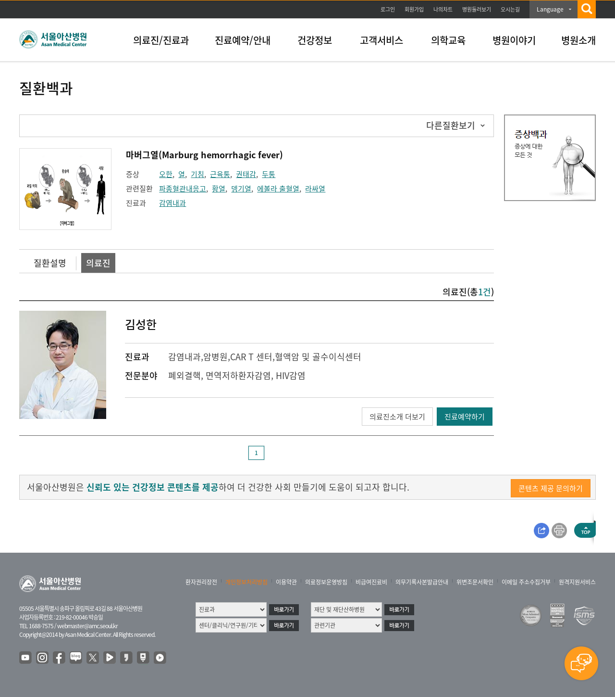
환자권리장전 (201, 582)
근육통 (220, 174)
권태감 (246, 174)
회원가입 (414, 9)
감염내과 (172, 203)
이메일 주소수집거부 (526, 582)
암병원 (215, 356)
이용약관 (286, 582)
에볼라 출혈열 (278, 188)
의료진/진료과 (161, 40)
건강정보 (314, 40)
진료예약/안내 (243, 40)
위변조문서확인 (474, 582)
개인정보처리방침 (246, 582)
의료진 (98, 262)
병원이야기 (514, 40)
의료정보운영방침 (326, 582)
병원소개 (578, 40)
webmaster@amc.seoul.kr (87, 625)
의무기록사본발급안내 (421, 582)
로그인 (388, 9)
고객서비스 (381, 40)
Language (550, 9)
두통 (268, 174)
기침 (197, 174)
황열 (218, 188)
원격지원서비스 (577, 582)
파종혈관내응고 (182, 188)
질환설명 (50, 262)
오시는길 (510, 9)
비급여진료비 (371, 582)
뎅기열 (241, 188)
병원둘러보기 (476, 9)
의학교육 (448, 40)
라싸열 (315, 188)
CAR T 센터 (251, 356)
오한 (165, 174)
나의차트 (443, 9)
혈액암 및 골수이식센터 (318, 356)
